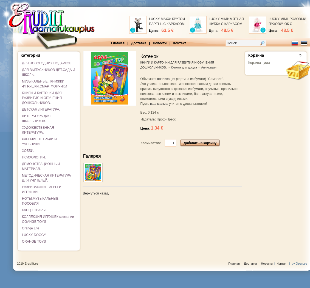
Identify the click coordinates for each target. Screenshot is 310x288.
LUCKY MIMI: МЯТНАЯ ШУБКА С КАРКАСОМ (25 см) (226, 24)
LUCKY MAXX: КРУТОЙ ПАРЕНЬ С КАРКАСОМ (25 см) (167, 24)
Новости (160, 43)
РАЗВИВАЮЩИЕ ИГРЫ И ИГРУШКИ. (41, 189)
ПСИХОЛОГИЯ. (34, 157)
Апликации (208, 67)
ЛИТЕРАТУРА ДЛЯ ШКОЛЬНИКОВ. (36, 118)
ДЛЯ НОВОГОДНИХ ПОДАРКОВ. (47, 63)
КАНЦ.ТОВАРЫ (34, 210)
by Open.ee (299, 263)
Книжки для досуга (184, 67)
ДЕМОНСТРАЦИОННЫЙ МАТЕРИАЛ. (41, 166)
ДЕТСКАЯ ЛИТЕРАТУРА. (41, 109)
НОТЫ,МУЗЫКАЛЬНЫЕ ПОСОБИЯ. (40, 201)
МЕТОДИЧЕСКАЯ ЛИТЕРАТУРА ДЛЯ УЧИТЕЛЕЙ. (46, 178)
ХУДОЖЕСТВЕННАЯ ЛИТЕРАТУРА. (38, 130)
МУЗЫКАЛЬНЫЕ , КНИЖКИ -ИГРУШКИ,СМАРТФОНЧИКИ (44, 83)
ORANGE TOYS (34, 241)
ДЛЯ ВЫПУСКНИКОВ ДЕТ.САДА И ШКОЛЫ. (48, 72)
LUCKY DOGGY (34, 235)
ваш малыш (159, 104)
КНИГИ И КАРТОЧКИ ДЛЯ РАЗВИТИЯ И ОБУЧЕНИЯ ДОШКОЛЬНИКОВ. (42, 98)
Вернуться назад (96, 193)
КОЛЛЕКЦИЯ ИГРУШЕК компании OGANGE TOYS (48, 219)
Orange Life (30, 228)
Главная (118, 43)
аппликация (166, 79)
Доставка (138, 43)
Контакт (179, 43)
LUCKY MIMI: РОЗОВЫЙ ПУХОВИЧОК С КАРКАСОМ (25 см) (287, 24)
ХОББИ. (28, 151)
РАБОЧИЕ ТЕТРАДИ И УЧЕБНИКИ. (39, 141)
